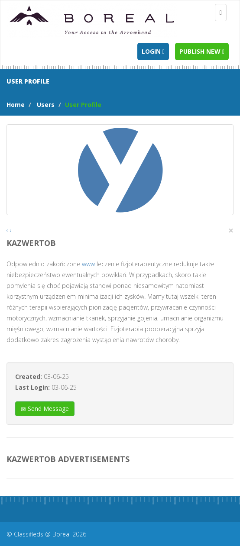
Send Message (45, 408)
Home (15, 104)
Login (153, 51)
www (88, 264)
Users (46, 104)
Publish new (201, 51)
